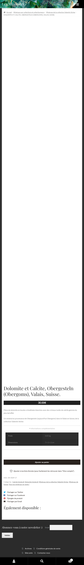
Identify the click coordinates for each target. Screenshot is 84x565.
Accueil (9, 12)
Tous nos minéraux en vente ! (19, 484)
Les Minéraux (13, 3)
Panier (64, 560)
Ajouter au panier (42, 462)
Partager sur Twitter (15, 492)
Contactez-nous (43, 553)
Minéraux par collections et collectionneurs (29, 12)
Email (47, 527)
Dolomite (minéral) (31, 482)
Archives (28, 548)
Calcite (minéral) (18, 482)
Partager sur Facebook (16, 495)
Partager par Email (14, 501)
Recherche (42, 561)
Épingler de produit (14, 498)
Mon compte (14, 561)
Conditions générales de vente (48, 548)
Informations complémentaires (42, 428)
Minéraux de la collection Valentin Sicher (60, 12)
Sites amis (29, 553)
